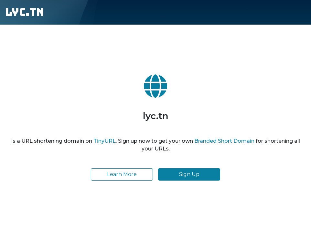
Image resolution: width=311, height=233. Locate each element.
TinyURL (104, 141)
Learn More (122, 174)
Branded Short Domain (224, 141)
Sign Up (189, 174)
